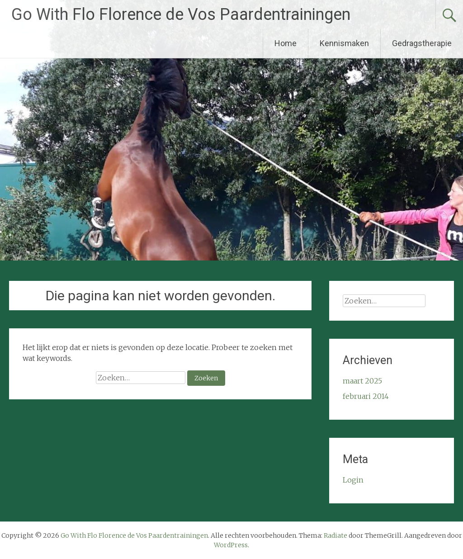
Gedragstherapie (422, 43)
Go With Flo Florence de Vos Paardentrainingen (180, 14)
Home (285, 43)
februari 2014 (366, 396)
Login (353, 479)
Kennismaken (344, 43)
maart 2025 (362, 380)
